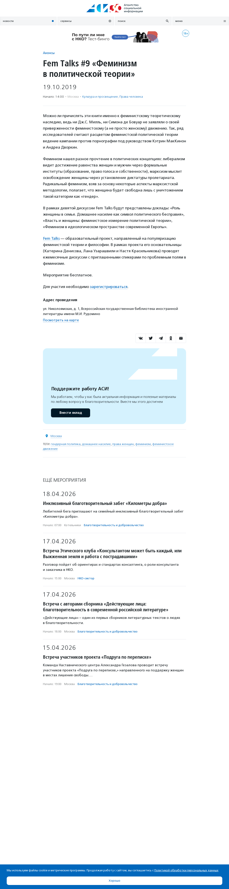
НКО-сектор (86, 578)
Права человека (131, 97)
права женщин (123, 444)
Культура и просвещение (100, 97)
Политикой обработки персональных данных (186, 870)
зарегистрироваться (108, 286)
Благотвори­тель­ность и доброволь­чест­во (114, 525)
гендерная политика (66, 444)
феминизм (143, 444)
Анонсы (49, 53)
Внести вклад (70, 413)
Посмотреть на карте (61, 320)
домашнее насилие (96, 444)
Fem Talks (51, 238)
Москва (56, 436)
